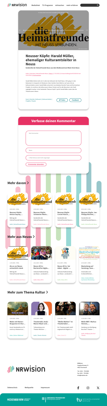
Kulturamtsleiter (47, 99)
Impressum (45, 387)
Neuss (51, 73)
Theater (33, 101)
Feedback (75, 100)
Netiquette (29, 387)
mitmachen (59, 5)
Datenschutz (12, 387)
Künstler (32, 99)
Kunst (27, 99)
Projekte (28, 101)
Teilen (62, 100)
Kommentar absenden (36, 164)
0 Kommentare (37, 75)
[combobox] (90, 5)
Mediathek (36, 5)
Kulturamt (39, 99)
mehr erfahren (72, 5)
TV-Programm (47, 5)
